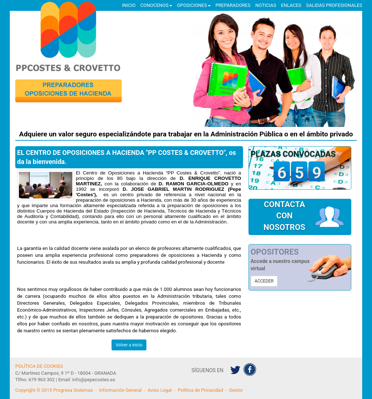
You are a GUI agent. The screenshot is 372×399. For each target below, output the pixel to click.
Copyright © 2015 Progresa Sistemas (54, 390)
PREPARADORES (233, 5)
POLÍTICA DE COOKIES (39, 366)
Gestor (236, 390)
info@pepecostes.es (93, 379)
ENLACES (291, 5)
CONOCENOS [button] (156, 5)
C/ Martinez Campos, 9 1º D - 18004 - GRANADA (65, 373)
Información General (120, 390)
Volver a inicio (129, 344)
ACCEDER (264, 281)
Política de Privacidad (200, 390)
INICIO (129, 5)
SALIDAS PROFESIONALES (334, 5)
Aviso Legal (159, 390)
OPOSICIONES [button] (194, 5)
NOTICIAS (265, 5)
